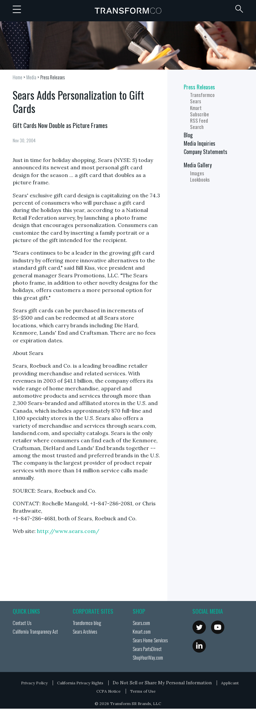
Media (31, 77)
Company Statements (205, 152)
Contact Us (22, 622)
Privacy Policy (34, 682)
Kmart (196, 107)
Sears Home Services (150, 640)
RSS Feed (199, 120)
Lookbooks (200, 179)
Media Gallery (198, 165)
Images (197, 173)
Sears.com (141, 622)
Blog (188, 135)
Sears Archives (85, 631)
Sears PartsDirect (147, 648)
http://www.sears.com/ (68, 531)
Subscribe (199, 114)
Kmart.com (142, 631)
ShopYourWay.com (148, 657)
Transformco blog (87, 622)
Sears (195, 101)
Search (197, 126)
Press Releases (52, 77)
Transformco (128, 11)
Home (17, 77)
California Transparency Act (35, 631)
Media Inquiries (199, 143)
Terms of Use (143, 691)
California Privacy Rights (80, 682)
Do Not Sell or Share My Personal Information (162, 682)
